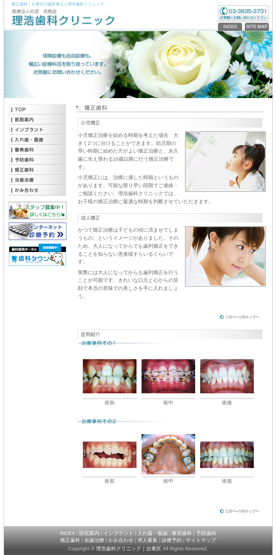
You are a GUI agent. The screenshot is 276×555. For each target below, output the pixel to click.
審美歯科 (37, 150)
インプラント (37, 130)
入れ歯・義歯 (37, 140)
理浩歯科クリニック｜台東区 (128, 548)
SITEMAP (256, 27)
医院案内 (37, 119)
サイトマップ (201, 540)
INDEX (230, 27)
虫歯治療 (37, 180)
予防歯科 (37, 160)
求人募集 (147, 540)
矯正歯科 (37, 170)
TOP (37, 109)
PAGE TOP (240, 316)
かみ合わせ (37, 190)
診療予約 (172, 540)
